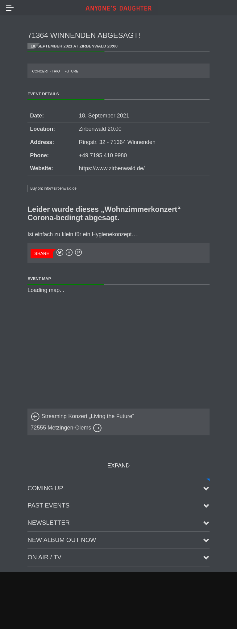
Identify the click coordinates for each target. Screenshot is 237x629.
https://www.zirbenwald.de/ (112, 168)
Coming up (45, 488)
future (71, 71)
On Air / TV (44, 557)
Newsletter (48, 522)
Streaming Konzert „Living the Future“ (82, 416)
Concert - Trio (46, 71)
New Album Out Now (61, 539)
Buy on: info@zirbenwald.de (53, 188)
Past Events (48, 505)
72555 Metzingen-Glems (66, 428)
